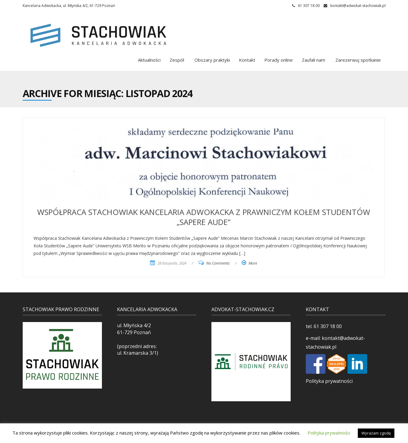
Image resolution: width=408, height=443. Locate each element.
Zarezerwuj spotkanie (357, 60)
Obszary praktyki (211, 60)
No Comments (218, 263)
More (253, 263)
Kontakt (247, 60)
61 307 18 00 (327, 326)
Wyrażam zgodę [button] (376, 433)
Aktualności (149, 60)
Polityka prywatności (329, 381)
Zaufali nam (313, 60)
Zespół (177, 60)
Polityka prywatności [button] (329, 433)
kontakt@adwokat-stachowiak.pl (358, 5)
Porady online (278, 60)
